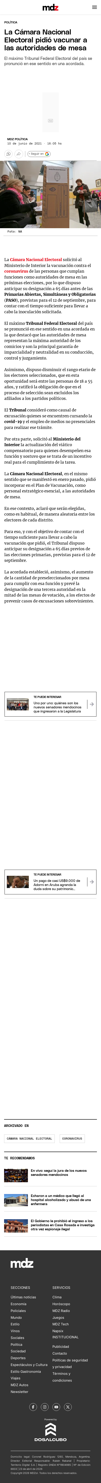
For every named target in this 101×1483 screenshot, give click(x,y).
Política (10, 22)
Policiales (18, 1311)
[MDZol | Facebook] (33, 1407)
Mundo (16, 1318)
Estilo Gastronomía (26, 1372)
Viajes (15, 1378)
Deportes (18, 1358)
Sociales (17, 1338)
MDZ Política (17, 139)
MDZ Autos (19, 1385)
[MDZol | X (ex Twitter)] (67, 1407)
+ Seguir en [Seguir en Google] (39, 154)
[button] (94, 7)
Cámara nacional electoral (29, 1138)
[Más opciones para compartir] (19, 154)
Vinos (15, 1331)
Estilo (15, 1324)
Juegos (58, 1318)
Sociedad (18, 1351)
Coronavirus (72, 1138)
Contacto (59, 1353)
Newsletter (19, 1392)
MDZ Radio (61, 1311)
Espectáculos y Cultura (29, 1365)
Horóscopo (61, 1304)
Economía (18, 1304)
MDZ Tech (60, 1324)
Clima (57, 1297)
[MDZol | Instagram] (44, 1407)
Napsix (57, 1331)
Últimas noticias (23, 1297)
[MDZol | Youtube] (56, 1407)
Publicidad (60, 1347)
